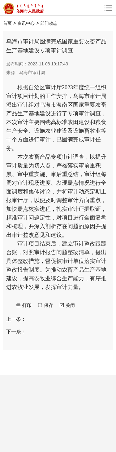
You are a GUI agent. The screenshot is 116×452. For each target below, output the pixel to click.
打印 (27, 305)
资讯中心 (26, 23)
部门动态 (49, 23)
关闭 (70, 305)
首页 (7, 23)
